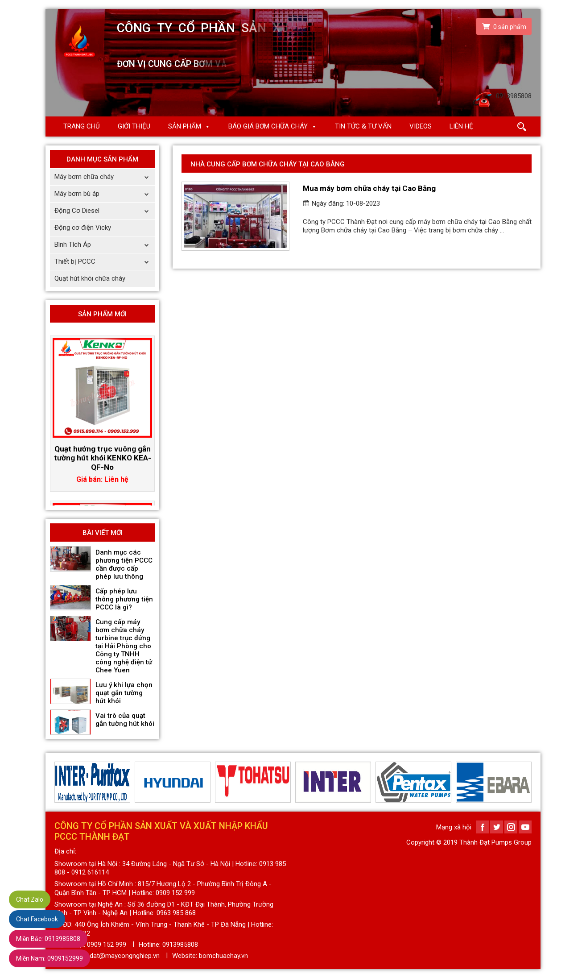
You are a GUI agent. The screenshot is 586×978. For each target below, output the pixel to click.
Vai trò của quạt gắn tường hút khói (124, 720)
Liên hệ (461, 126)
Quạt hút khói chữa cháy (89, 278)
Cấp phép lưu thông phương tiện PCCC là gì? (124, 599)
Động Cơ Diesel (104, 211)
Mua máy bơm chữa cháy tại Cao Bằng (369, 188)
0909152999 (49, 958)
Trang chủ (81, 126)
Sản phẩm (184, 126)
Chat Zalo (29, 899)
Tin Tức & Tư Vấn (363, 126)
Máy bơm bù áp (104, 194)
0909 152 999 (106, 945)
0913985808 (48, 938)
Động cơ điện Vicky (82, 228)
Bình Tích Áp (104, 244)
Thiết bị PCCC (104, 261)
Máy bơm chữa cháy (104, 177)
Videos (420, 126)
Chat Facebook (37, 919)
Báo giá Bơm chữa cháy (268, 126)
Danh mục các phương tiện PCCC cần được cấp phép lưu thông (124, 564)
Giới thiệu (134, 126)
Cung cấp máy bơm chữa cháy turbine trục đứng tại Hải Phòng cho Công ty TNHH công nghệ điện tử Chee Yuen (123, 646)
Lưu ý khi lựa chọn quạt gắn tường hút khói (124, 693)
